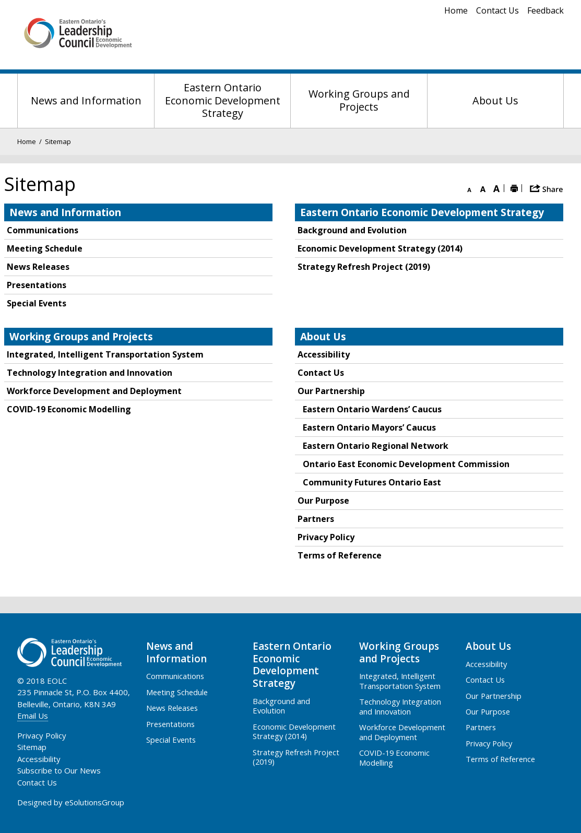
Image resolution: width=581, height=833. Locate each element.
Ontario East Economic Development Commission (406, 464)
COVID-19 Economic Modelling (69, 409)
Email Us (32, 715)
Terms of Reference (340, 555)
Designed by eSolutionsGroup (70, 802)
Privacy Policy (326, 537)
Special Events (36, 303)
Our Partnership (331, 391)
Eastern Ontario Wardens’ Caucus (372, 409)
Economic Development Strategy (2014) (380, 248)
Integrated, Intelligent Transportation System (105, 354)
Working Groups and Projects (359, 100)
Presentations (36, 285)
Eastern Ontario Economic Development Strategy (222, 100)
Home (456, 10)
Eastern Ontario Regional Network (375, 445)
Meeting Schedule (44, 248)
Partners (316, 519)
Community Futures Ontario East (372, 482)
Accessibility (324, 354)
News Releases (38, 266)
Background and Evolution (352, 230)
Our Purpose (323, 500)
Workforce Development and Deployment (94, 391)
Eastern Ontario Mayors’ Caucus (369, 427)
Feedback (545, 10)
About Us (495, 100)
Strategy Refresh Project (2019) (364, 266)
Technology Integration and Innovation (89, 372)
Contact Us (497, 10)
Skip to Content (0, 0)
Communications (42, 230)
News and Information (86, 100)
